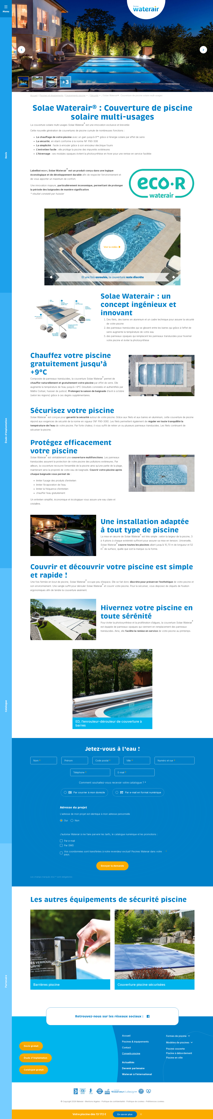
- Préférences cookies (154, 1103)
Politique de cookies (135, 1103)
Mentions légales (92, 1103)
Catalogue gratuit (33, 1069)
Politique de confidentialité (113, 1103)
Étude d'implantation (35, 1057)
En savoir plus (124, 1114)
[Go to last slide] (21, 49)
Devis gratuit (31, 1046)
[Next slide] (203, 49)
